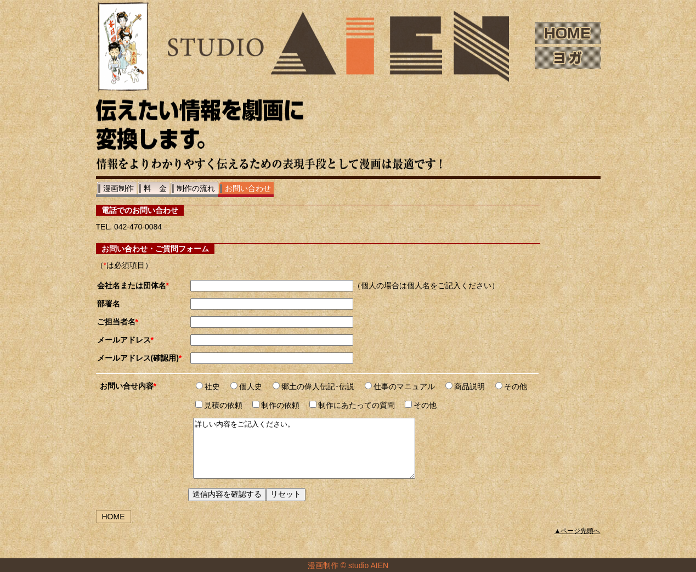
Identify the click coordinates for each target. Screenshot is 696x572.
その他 (511, 386)
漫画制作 (118, 188)
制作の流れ (196, 188)
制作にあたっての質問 (352, 405)
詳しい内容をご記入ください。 (317, 454)
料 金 (155, 188)
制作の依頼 (275, 405)
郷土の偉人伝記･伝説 (313, 386)
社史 (208, 386)
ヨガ (568, 58)
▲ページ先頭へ (577, 542)
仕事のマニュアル (400, 386)
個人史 (246, 386)
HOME (568, 33)
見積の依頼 (218, 405)
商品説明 (465, 386)
